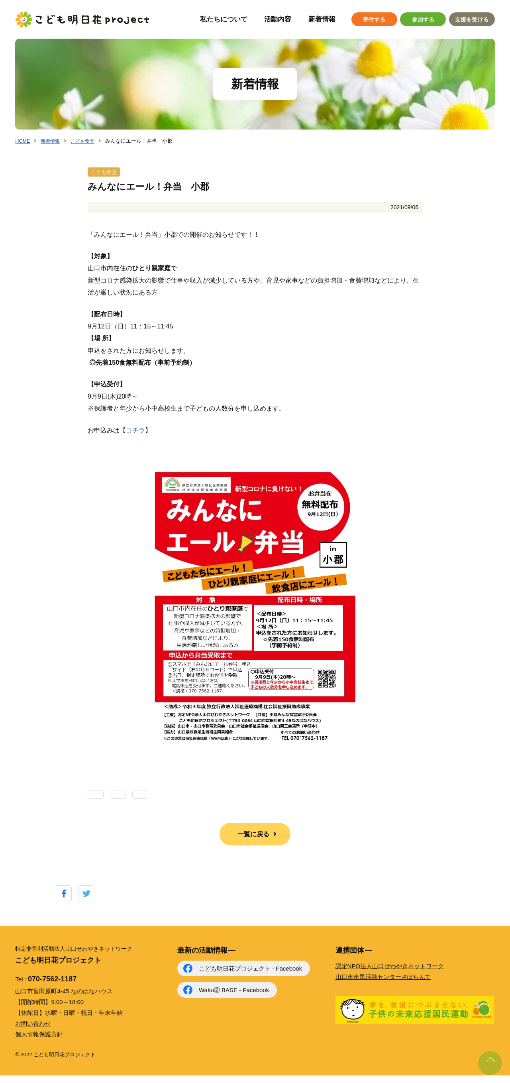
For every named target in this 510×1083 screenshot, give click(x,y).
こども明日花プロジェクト (83, 20)
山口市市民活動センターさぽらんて (383, 984)
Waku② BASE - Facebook (234, 997)
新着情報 (321, 19)
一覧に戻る (253, 841)
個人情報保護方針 (39, 1041)
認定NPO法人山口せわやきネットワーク (389, 973)
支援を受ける (471, 19)
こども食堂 (86, 141)
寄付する (374, 19)
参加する (423, 19)
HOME (23, 141)
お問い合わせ (33, 1031)
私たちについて (223, 19)
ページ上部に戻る (490, 1063)
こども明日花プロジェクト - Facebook (250, 976)
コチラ (135, 437)
